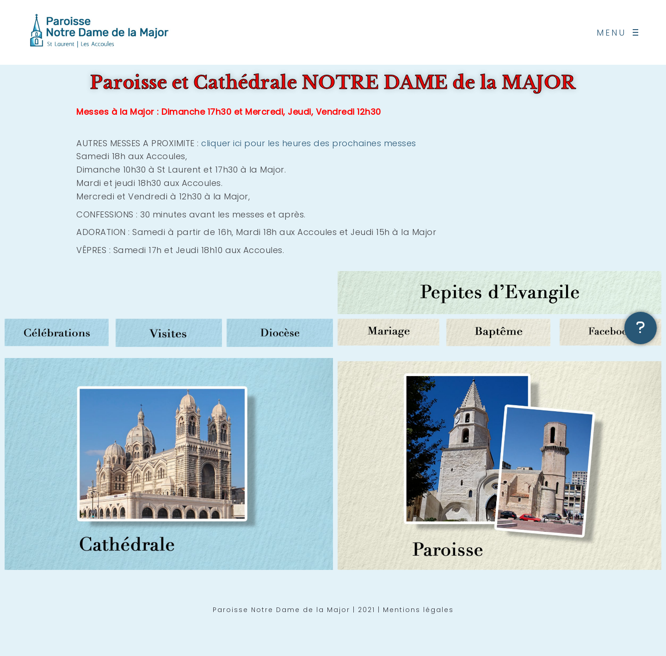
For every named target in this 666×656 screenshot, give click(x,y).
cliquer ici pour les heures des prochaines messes (308, 143)
